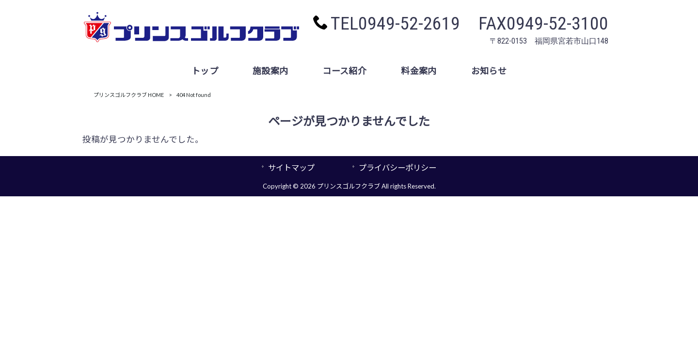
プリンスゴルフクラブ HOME (129, 95)
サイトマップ (291, 167)
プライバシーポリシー (397, 167)
